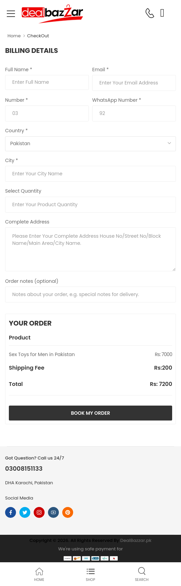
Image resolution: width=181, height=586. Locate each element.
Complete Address (27, 221)
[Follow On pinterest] (67, 512)
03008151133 (24, 469)
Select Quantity (23, 191)
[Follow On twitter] (24, 512)
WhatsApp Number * (116, 100)
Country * (16, 130)
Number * (16, 100)
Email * (100, 69)
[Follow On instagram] (39, 512)
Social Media (19, 498)
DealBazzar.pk (136, 540)
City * (11, 160)
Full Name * (18, 69)
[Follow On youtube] (53, 512)
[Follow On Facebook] (10, 512)
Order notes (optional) (32, 281)
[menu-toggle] (11, 14)
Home (14, 36)
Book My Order (90, 413)
